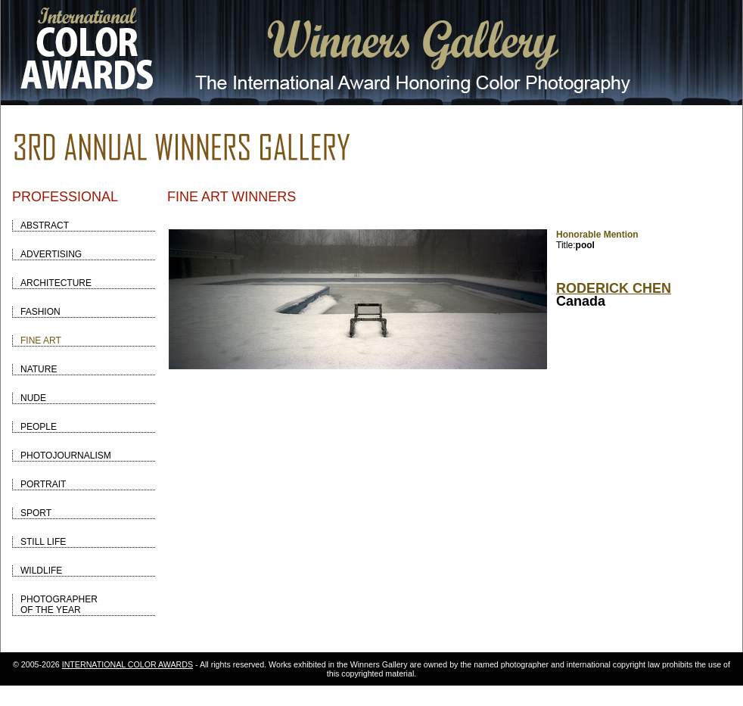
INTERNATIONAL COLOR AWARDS (127, 664)
